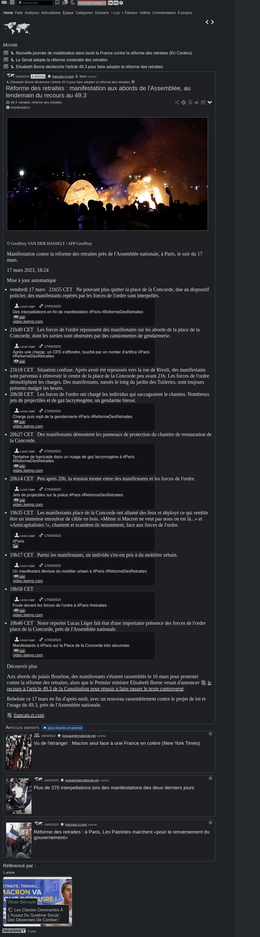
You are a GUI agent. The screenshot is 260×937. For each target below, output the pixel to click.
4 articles (38, 76)
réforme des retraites (47, 102)
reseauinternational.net (79, 736)
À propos (184, 13)
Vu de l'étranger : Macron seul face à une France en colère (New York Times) (117, 743)
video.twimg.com (28, 321)
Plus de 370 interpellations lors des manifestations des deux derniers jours (114, 787)
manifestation (20, 107)
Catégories (84, 13)
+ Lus (115, 13)
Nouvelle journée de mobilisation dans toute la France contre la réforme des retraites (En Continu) (101, 53)
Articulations (51, 13)
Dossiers (102, 13)
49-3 (14, 102)
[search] (35, 3)
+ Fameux (130, 13)
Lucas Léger (24, 306)
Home (8, 13)
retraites (24, 102)
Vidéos (145, 13)
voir (19, 317)
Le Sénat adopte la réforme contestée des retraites (58, 60)
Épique (68, 13)
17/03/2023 (49, 306)
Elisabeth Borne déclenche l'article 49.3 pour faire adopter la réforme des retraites (86, 67)
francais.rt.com (63, 76)
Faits (19, 13)
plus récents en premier (62, 728)
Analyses (32, 13)
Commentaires (163, 13)
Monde (10, 45)
